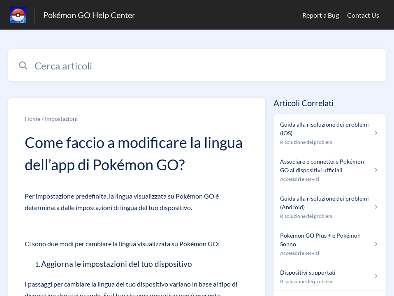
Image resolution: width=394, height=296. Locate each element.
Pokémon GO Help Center (89, 15)
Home (32, 118)
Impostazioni (61, 118)
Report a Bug (320, 15)
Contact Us (363, 15)
